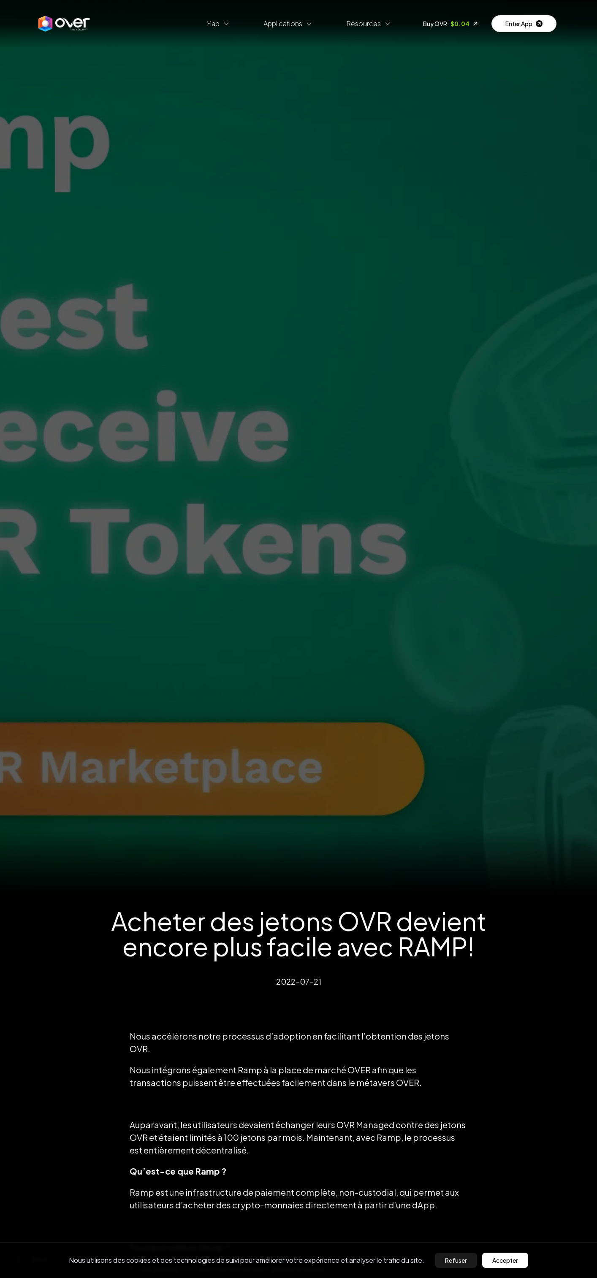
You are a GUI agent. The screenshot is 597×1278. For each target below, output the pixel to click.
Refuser (456, 1260)
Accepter (505, 1260)
